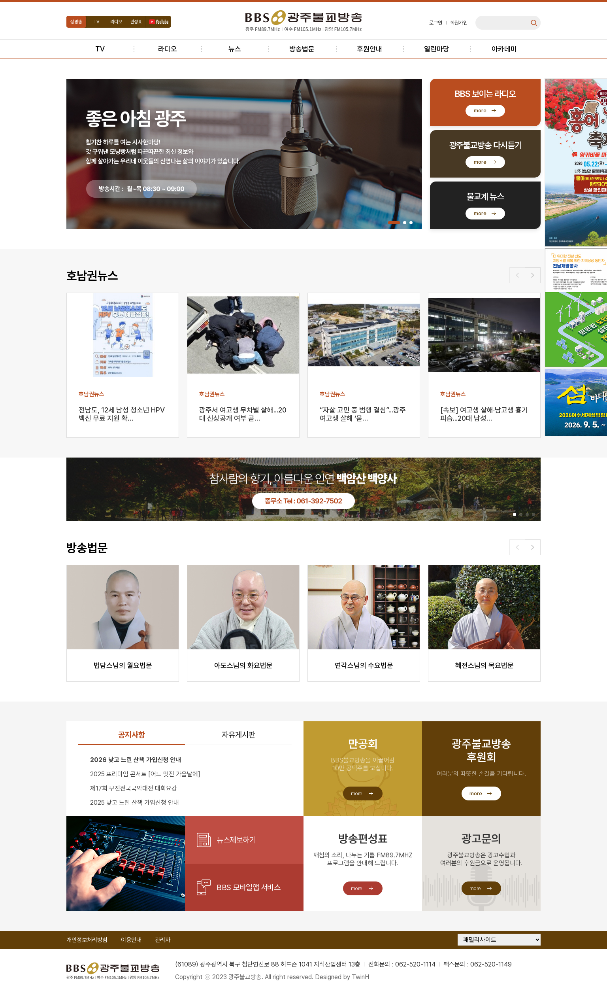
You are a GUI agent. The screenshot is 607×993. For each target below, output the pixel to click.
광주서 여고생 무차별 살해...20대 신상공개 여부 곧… (243, 414)
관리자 (162, 940)
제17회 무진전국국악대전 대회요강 (133, 788)
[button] (394, 222)
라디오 (116, 22)
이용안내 (131, 940)
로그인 (435, 23)
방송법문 (302, 49)
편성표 (136, 22)
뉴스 (234, 49)
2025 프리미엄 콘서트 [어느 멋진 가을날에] (145, 774)
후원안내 (369, 49)
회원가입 (459, 23)
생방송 (76, 22)
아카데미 (504, 49)
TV (96, 22)
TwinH (360, 977)
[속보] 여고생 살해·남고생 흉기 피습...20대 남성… (484, 414)
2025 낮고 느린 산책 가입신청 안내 (134, 802)
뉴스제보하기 (236, 840)
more (480, 110)
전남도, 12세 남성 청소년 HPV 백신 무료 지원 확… (122, 414)
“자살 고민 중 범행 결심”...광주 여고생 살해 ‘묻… (363, 414)
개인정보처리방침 (86, 940)
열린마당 (436, 49)
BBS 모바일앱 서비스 (248, 887)
